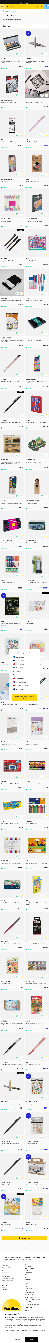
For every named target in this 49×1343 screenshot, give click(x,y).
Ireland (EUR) (18, 671)
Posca (26, 1290)
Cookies (4, 1289)
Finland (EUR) (18, 668)
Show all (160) (29, 1294)
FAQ (3, 1269)
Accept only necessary (24, 1333)
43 (32, 1247)
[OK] (24, 11)
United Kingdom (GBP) (20, 685)
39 (24, 1247)
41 (28, 1247)
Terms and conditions (8, 1284)
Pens (26, 1270)
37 (19, 1247)
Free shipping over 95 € (24, 2)
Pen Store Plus (6, 1276)
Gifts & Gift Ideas (11, 15)
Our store (4, 1272)
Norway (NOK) (18, 660)
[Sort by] (24, 26)
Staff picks (28, 1279)
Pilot (26, 1284)
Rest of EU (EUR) (19, 689)
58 (36, 1247)
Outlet (26, 1276)
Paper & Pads (28, 1272)
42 (30, 1247)
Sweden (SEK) (18, 657)
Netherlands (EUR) (19, 682)
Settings (17, 1339)
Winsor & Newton (29, 1292)
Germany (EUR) (18, 678)
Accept (31, 1339)
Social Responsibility (7, 1280)
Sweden (27, 1309)
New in (27, 1277)
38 (22, 1247)
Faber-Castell (28, 1288)
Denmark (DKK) (18, 664)
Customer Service (7, 1267)
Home (3, 15)
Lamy (26, 1286)
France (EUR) (18, 675)
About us (4, 1271)
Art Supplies (28, 1266)
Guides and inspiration (8, 1278)
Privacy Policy (5, 1286)
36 (17, 1247)
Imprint (4, 1287)
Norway (27, 1310)
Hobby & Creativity (30, 1268)
